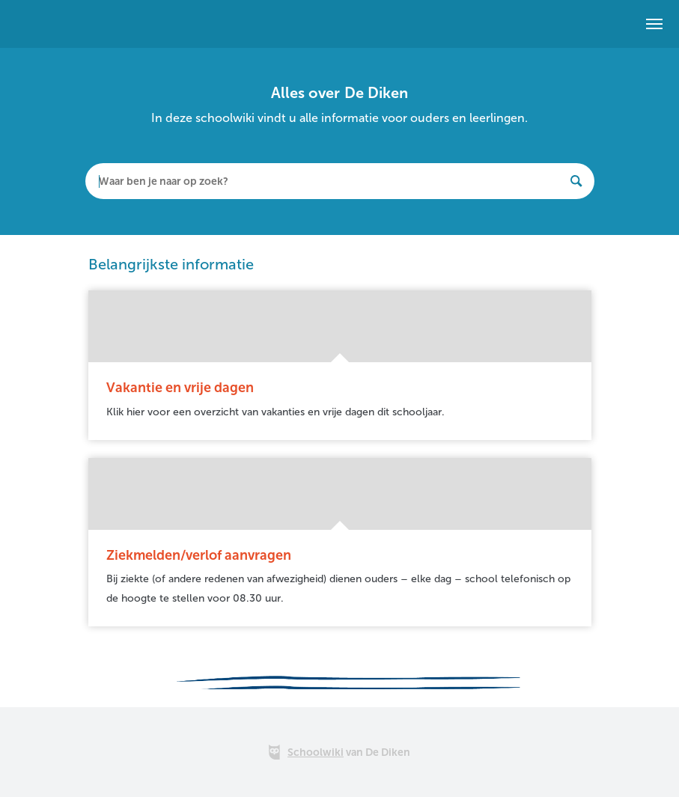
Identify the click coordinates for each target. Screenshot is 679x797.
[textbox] (339, 181)
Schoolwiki (315, 752)
